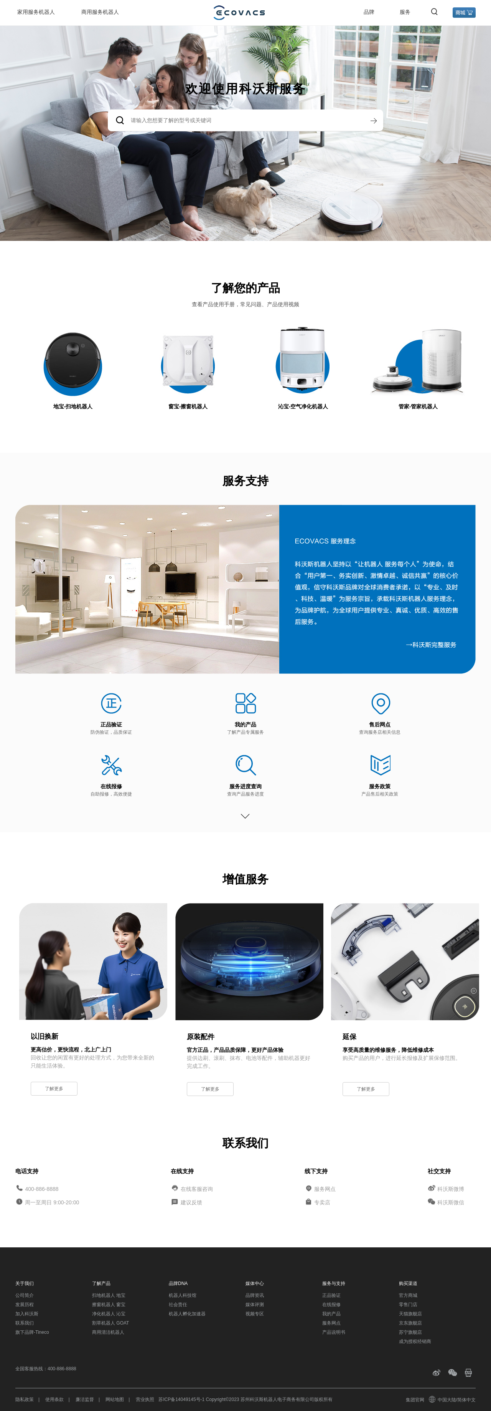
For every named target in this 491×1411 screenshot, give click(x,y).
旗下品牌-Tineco (32, 1332)
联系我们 (24, 1323)
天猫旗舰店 (410, 1313)
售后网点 (379, 724)
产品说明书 (333, 1332)
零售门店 (408, 1304)
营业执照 (145, 1399)
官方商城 (408, 1295)
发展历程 (24, 1304)
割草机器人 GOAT (110, 1323)
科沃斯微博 (450, 1189)
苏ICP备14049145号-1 (181, 1399)
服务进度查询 (245, 786)
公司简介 (24, 1295)
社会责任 (178, 1304)
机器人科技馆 (182, 1295)
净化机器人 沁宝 (108, 1313)
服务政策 (379, 786)
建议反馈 (191, 1202)
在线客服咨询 (197, 1189)
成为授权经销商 (415, 1341)
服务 (405, 12)
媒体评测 (255, 1304)
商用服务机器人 (100, 12)
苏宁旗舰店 (410, 1332)
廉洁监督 (85, 1399)
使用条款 (54, 1399)
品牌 (369, 12)
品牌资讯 (255, 1295)
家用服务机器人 (36, 12)
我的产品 (245, 724)
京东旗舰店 (410, 1323)
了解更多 (54, 1088)
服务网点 (325, 1189)
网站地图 (114, 1399)
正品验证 (111, 724)
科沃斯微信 (450, 1202)
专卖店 (322, 1202)
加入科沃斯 (26, 1313)
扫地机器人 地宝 (108, 1295)
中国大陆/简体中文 (453, 1400)
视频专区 (255, 1313)
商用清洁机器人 (108, 1332)
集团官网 (415, 1400)
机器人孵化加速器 (187, 1313)
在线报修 (111, 786)
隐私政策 (24, 1399)
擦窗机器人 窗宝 (108, 1304)
